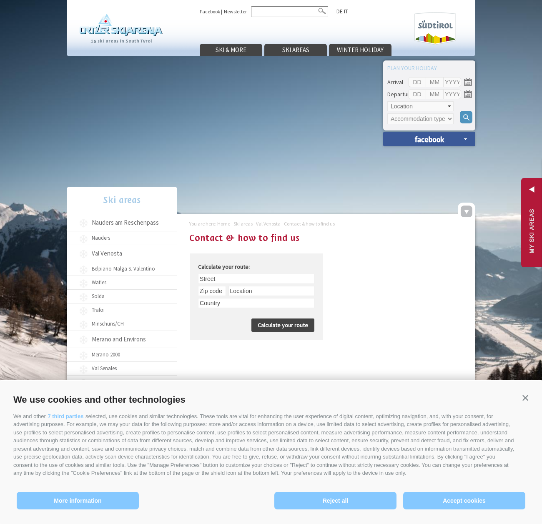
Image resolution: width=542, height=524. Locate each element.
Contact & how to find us (309, 224)
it (346, 11)
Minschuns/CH (108, 323)
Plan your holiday (412, 68)
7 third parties (65, 416)
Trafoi (98, 309)
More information (77, 500)
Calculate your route (283, 325)
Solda (98, 296)
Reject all (335, 500)
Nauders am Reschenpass (125, 222)
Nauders (101, 237)
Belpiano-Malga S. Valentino (123, 268)
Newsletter (235, 11)
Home (223, 224)
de (339, 11)
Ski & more (231, 50)
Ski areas (295, 50)
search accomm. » (429, 139)
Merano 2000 (106, 354)
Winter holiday (360, 50)
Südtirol (435, 28)
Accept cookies (464, 500)
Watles (99, 282)
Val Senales (104, 368)
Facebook (210, 11)
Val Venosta (107, 253)
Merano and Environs (119, 339)
